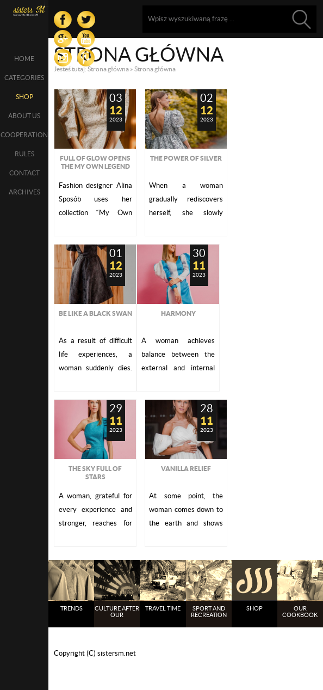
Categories (24, 77)
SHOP (24, 96)
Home (24, 58)
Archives (24, 192)
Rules (24, 153)
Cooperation (24, 134)
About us (24, 115)
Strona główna (108, 68)
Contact (24, 172)
